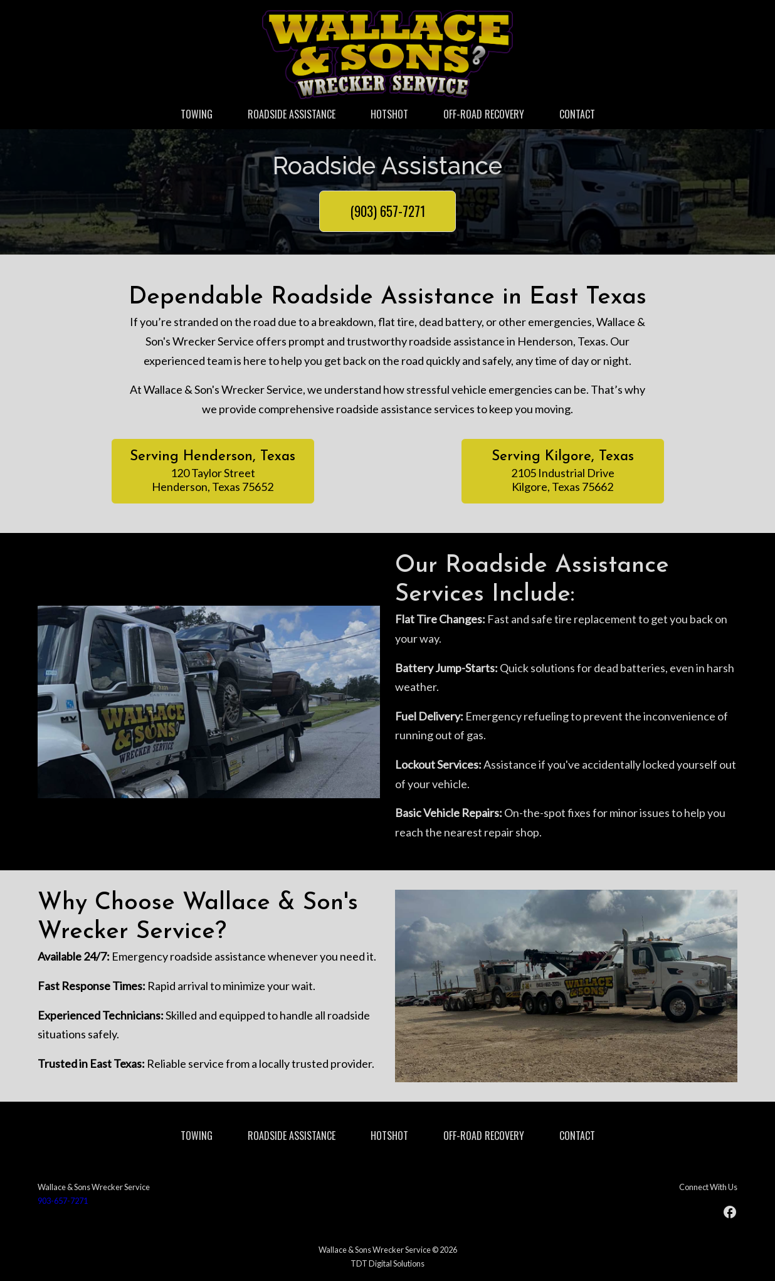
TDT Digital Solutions (387, 1263)
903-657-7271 (63, 1201)
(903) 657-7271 (387, 211)
